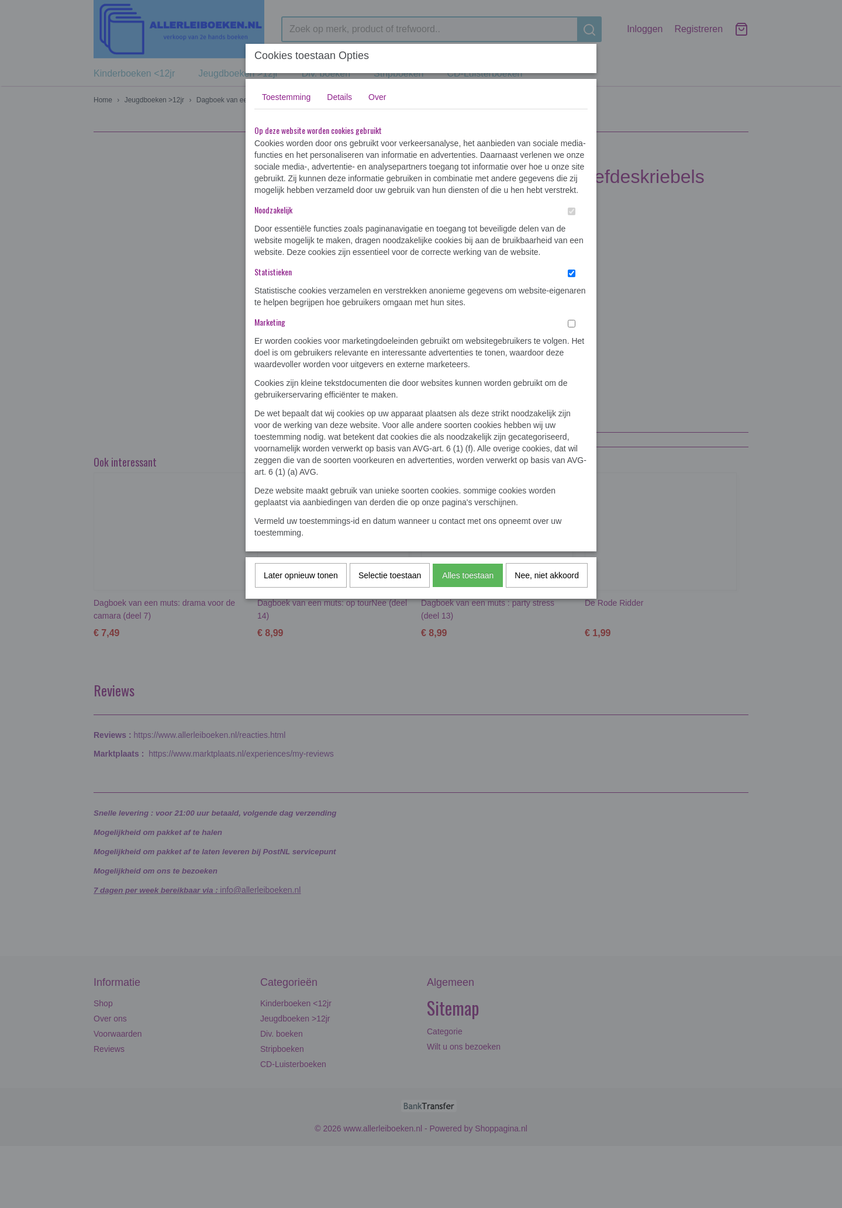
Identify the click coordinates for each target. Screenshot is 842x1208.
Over (377, 97)
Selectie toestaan (389, 575)
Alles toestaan (468, 575)
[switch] (571, 211)
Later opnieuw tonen (301, 575)
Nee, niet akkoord (547, 575)
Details (339, 97)
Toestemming (286, 97)
